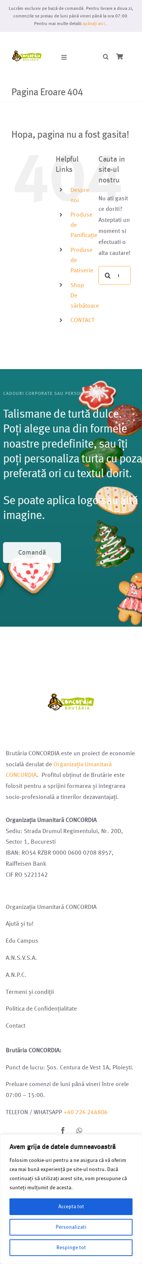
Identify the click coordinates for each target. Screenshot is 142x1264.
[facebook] (62, 1130)
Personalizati (71, 1227)
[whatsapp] (79, 1130)
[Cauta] (107, 275)
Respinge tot (71, 1247)
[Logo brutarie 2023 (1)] (27, 41)
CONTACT (82, 320)
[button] (106, 57)
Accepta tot (71, 1206)
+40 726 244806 (86, 1112)
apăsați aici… (95, 23)
